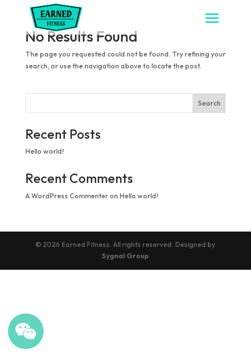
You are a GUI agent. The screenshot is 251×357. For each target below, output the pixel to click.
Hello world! (44, 151)
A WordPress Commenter (66, 195)
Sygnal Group (125, 255)
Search (209, 103)
